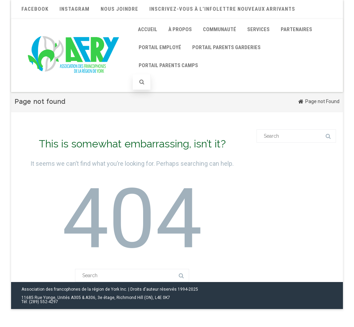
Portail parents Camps (168, 65)
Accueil (147, 29)
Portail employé (160, 47)
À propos (180, 29)
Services (258, 29)
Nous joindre (119, 9)
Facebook (34, 9)
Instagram (74, 9)
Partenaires (296, 29)
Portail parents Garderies (226, 47)
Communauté (219, 29)
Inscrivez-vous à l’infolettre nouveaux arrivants (222, 9)
